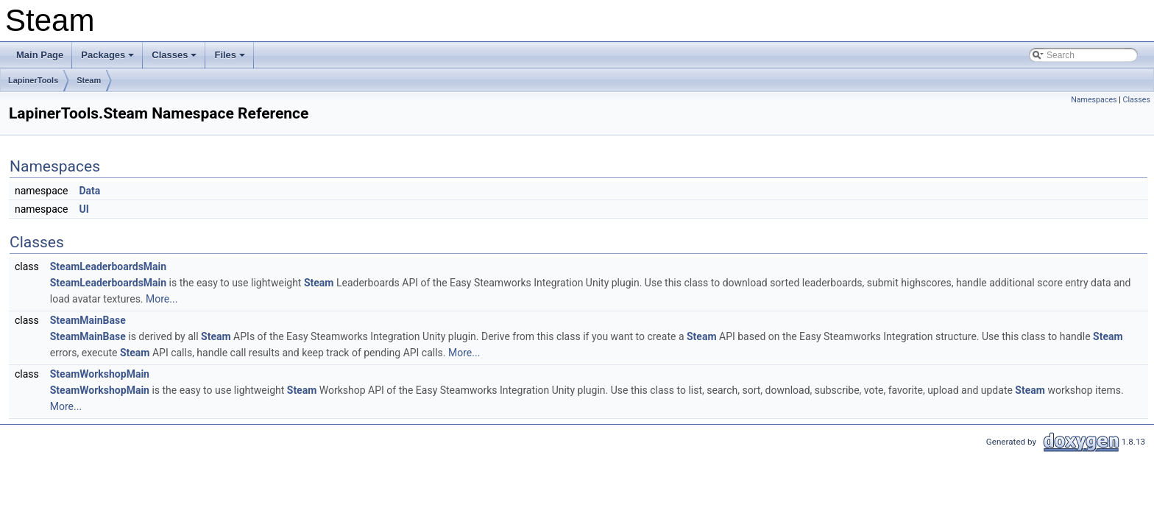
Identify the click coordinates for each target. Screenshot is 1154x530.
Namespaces (1093, 100)
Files (230, 58)
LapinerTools (33, 80)
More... (161, 299)
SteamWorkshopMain (99, 374)
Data (89, 191)
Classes (175, 58)
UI (83, 209)
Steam (89, 80)
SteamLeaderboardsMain (108, 266)
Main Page (39, 54)
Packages (108, 58)
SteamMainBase (88, 320)
